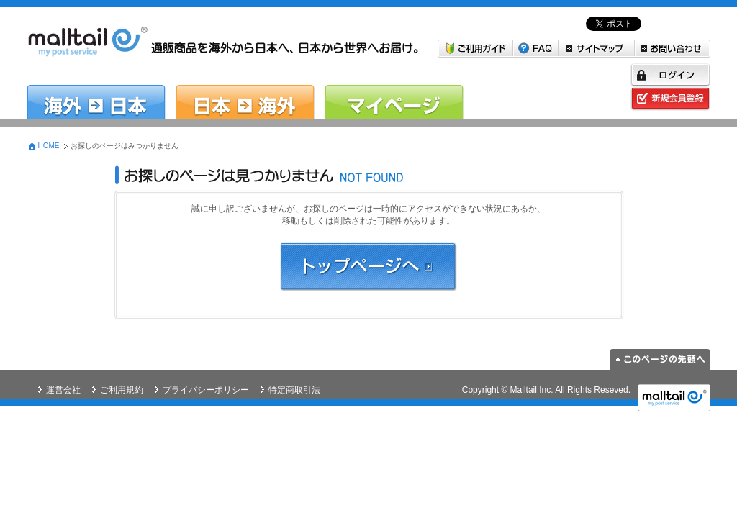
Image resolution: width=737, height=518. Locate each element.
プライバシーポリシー (206, 390)
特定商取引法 (294, 390)
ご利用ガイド (475, 49)
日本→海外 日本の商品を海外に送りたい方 (245, 92)
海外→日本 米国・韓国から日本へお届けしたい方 (96, 92)
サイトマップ (597, 49)
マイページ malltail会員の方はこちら (394, 92)
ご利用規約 (121, 390)
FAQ (536, 49)
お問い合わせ (672, 49)
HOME (49, 146)
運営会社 (63, 390)
